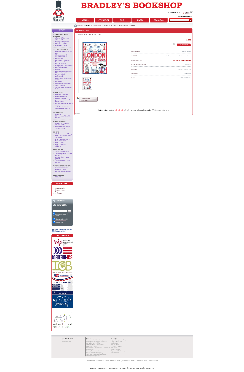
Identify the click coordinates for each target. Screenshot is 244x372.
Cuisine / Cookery (61, 94)
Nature (57, 69)
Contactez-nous (141, 361)
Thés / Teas (59, 177)
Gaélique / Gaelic (61, 45)
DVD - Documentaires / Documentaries (63, 140)
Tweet (77, 114)
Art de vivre (96, 25)
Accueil (85, 20)
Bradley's (159, 20)
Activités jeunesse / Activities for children (119, 25)
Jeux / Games (58, 150)
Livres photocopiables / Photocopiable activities (94, 351)
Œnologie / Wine (61, 96)
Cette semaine (60, 188)
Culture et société (60, 49)
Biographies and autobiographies (61, 55)
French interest (60, 64)
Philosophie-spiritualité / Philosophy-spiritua (63, 72)
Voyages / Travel (60, 121)
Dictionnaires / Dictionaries (95, 344)
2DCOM (151, 368)
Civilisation (59, 58)
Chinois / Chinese (61, 40)
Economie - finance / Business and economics (64, 61)
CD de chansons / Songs (63, 134)
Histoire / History (61, 67)
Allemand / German (62, 38)
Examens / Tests (91, 346)
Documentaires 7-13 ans (63, 51)
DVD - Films (59, 142)
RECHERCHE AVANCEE (185, 16)
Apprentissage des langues (120, 340)
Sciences (58, 82)
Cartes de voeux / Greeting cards (61, 168)
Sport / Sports (60, 85)
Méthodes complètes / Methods (96, 341)
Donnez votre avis (162, 110)
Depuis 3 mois (60, 192)
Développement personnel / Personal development (62, 100)
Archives (60, 200)
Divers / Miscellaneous (63, 171)
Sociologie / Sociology (63, 83)
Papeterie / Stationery (62, 166)
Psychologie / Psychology (60, 75)
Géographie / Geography (63, 65)
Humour (58, 114)
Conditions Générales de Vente (97, 361)
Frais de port (115, 361)
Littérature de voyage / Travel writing (63, 127)
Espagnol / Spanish (62, 42)
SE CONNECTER (173, 12)
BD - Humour (58, 112)
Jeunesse (65, 340)
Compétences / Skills (93, 343)
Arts (56, 53)
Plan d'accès (153, 361)
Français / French (61, 43)
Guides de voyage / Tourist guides (62, 124)
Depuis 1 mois (60, 190)
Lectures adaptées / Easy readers (97, 340)
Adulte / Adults (66, 341)
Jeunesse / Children (62, 152)
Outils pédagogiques (93, 355)
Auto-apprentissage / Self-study (96, 354)
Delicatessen (58, 175)
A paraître (58, 194)
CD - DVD (56, 132)
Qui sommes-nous (127, 361)
